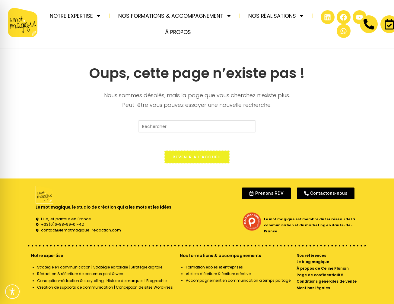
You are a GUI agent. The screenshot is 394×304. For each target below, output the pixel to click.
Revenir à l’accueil (197, 157)
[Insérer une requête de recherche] (197, 126)
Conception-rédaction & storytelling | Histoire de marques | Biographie (102, 280)
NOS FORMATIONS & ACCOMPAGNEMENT (175, 16)
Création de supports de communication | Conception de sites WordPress (105, 287)
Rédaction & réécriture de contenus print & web (80, 273)
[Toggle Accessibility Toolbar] (12, 291)
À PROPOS (178, 32)
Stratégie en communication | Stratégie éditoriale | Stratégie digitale (99, 267)
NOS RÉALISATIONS (276, 16)
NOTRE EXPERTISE (75, 16)
